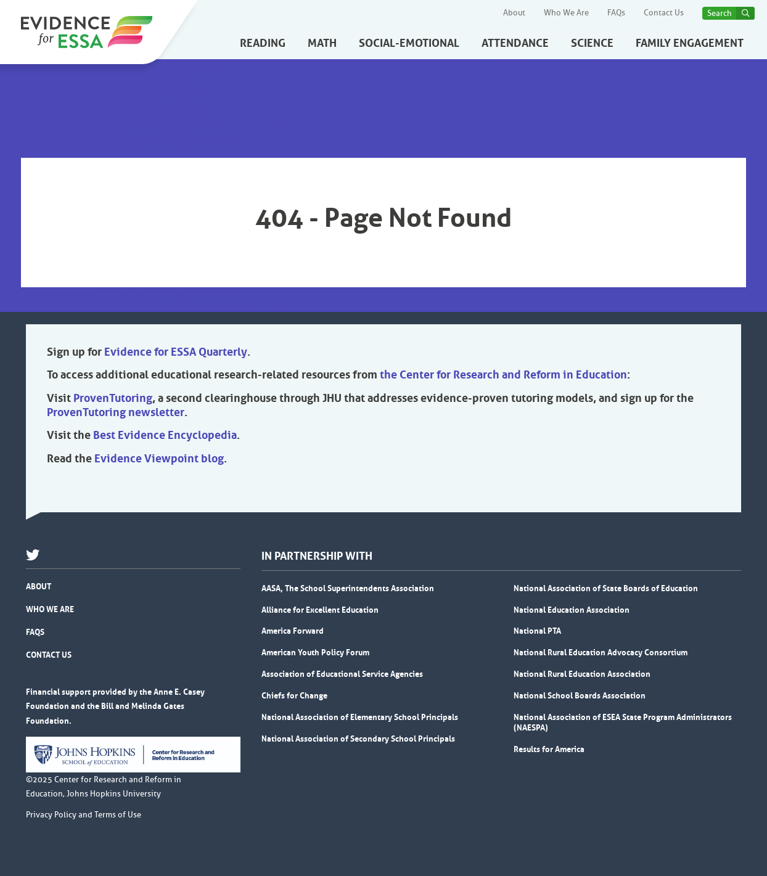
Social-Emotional (409, 43)
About (514, 13)
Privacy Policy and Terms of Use (83, 815)
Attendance (515, 43)
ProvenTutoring (112, 398)
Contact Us (664, 13)
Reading (262, 43)
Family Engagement (690, 43)
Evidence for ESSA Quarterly (175, 352)
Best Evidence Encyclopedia (165, 435)
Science (592, 43)
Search (719, 13)
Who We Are (566, 13)
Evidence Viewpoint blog (159, 458)
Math (322, 43)
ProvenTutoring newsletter (115, 412)
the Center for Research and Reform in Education (503, 375)
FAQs (616, 13)
